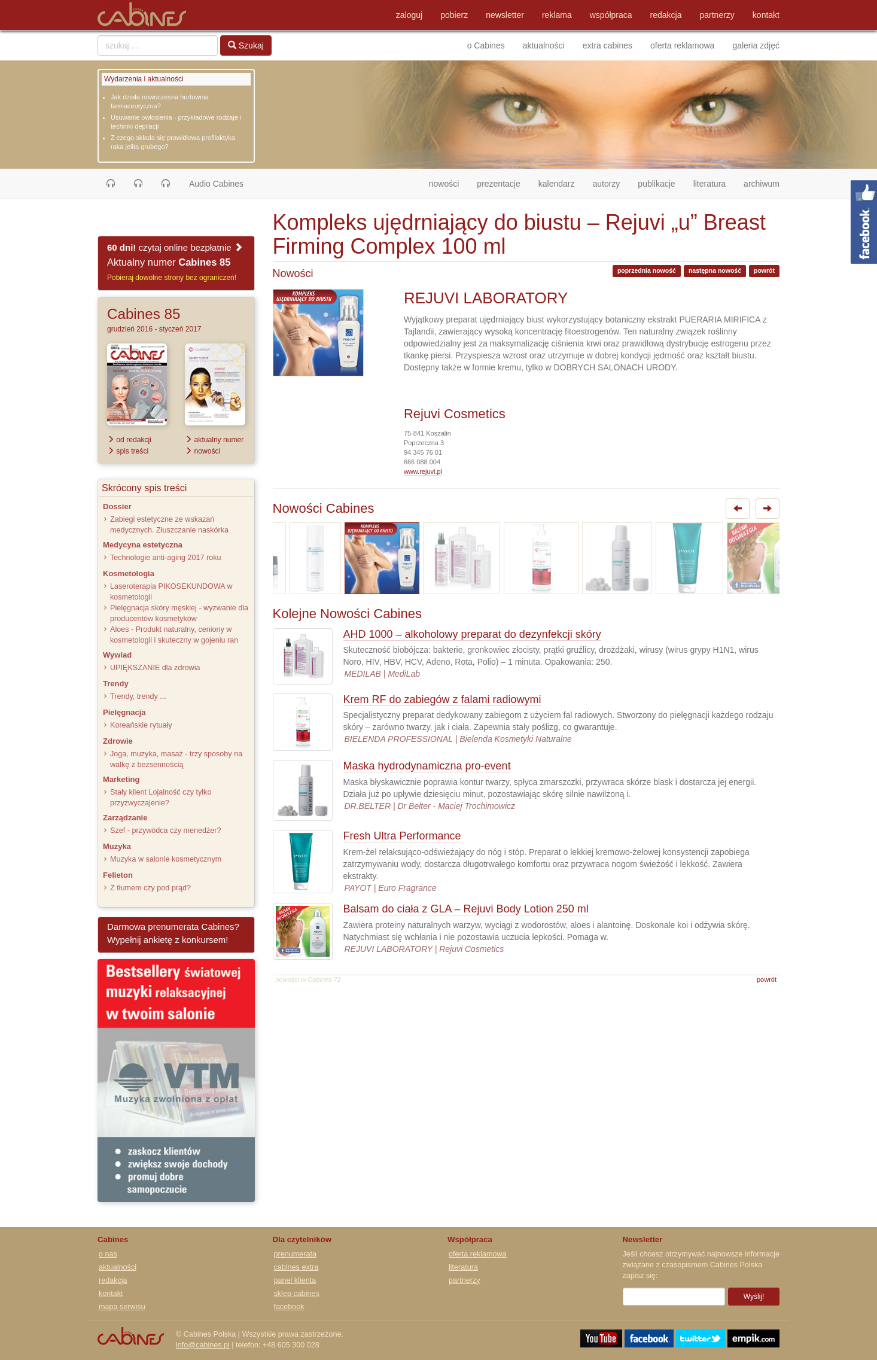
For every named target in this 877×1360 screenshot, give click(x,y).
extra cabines (607, 45)
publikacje (656, 183)
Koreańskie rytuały (141, 725)
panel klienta (295, 1280)
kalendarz (556, 183)
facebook (289, 1307)
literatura (709, 183)
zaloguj (409, 15)
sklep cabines (296, 1293)
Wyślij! (754, 1296)
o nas (108, 1254)
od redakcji (129, 440)
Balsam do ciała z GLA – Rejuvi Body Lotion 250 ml (466, 909)
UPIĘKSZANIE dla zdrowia (155, 668)
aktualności (544, 45)
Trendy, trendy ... (138, 696)
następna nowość (715, 270)
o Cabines (486, 45)
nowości (448, 182)
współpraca (611, 15)
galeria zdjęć (755, 45)
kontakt (766, 15)
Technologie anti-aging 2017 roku (165, 557)
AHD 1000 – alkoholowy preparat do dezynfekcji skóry (472, 634)
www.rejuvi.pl (423, 471)
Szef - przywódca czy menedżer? (165, 830)
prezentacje (498, 183)
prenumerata (295, 1254)
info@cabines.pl (203, 1345)
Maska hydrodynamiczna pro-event (427, 766)
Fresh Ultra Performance (402, 836)
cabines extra (296, 1267)
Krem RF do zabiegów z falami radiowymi (442, 699)
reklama (557, 15)
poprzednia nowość (646, 270)
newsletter (505, 15)
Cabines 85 (143, 314)
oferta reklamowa (682, 45)
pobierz (454, 15)
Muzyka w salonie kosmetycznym (165, 859)
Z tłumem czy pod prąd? (150, 888)
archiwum (761, 183)
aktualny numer (214, 440)
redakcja (666, 15)
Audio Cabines (216, 183)
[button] (111, 184)
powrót (764, 270)
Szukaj (246, 45)
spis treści (127, 451)
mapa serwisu (122, 1307)
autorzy (606, 183)
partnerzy (717, 15)
